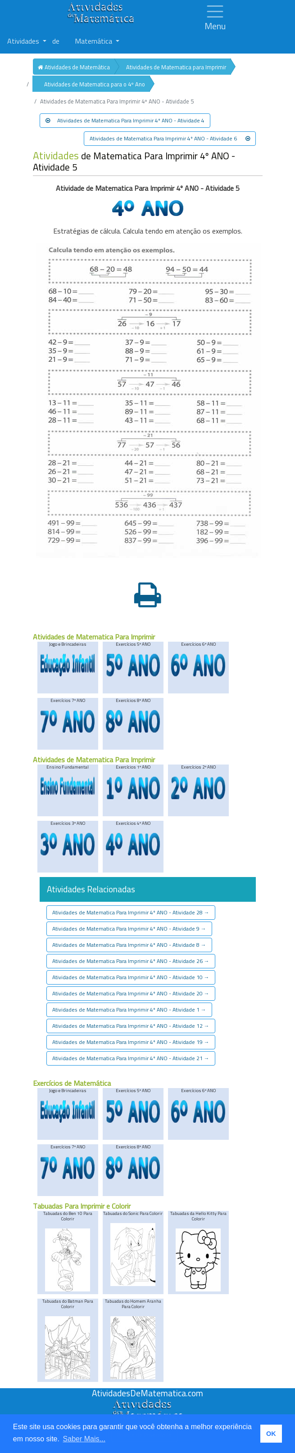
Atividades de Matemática (74, 67)
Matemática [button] (94, 41)
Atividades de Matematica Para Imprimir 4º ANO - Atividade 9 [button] (129, 928)
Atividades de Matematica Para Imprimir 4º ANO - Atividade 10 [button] (130, 977)
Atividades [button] (24, 41)
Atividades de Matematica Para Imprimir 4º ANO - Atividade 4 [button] (124, 120)
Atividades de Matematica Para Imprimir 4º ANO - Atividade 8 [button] (129, 945)
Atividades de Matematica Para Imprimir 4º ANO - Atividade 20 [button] (130, 993)
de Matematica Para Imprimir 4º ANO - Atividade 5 (134, 161)
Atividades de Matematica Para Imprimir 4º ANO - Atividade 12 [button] (130, 1026)
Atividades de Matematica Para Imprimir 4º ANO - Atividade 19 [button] (130, 1042)
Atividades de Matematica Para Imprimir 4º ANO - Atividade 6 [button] (170, 138)
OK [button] (271, 1433)
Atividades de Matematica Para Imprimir (94, 636)
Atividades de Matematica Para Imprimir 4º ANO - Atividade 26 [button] (130, 961)
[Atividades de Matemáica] (148, 1404)
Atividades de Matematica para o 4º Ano (94, 84)
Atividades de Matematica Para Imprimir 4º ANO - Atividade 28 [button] (130, 912)
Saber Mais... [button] (84, 1439)
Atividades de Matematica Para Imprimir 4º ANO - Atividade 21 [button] (130, 1058)
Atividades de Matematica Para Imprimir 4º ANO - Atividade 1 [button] (129, 1009)
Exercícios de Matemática (72, 1083)
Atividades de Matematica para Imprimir (176, 67)
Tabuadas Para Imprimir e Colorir (82, 1206)
